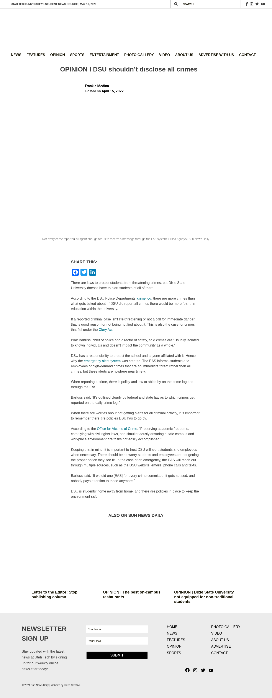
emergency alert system (102, 361)
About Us (184, 55)
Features (36, 55)
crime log (144, 298)
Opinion (57, 55)
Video (164, 55)
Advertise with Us (216, 55)
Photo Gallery (139, 55)
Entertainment (104, 55)
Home (172, 627)
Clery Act (106, 330)
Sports (77, 55)
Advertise (221, 646)
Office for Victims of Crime (117, 429)
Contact (247, 55)
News (16, 55)
